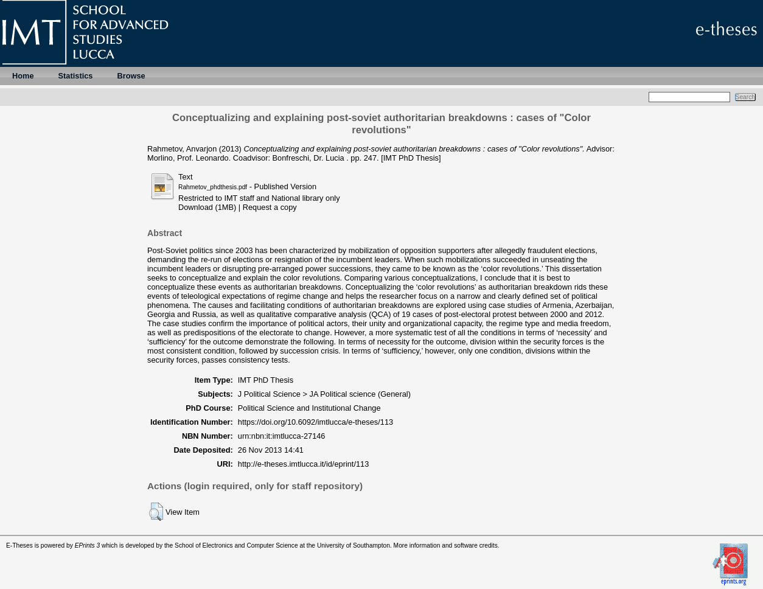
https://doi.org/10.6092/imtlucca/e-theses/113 (315, 422)
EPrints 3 (87, 545)
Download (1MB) (207, 207)
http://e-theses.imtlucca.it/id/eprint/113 (303, 464)
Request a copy (270, 207)
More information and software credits (446, 545)
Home (23, 75)
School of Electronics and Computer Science (236, 545)
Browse (131, 75)
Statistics (75, 75)
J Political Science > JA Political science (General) (324, 394)
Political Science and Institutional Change (309, 408)
